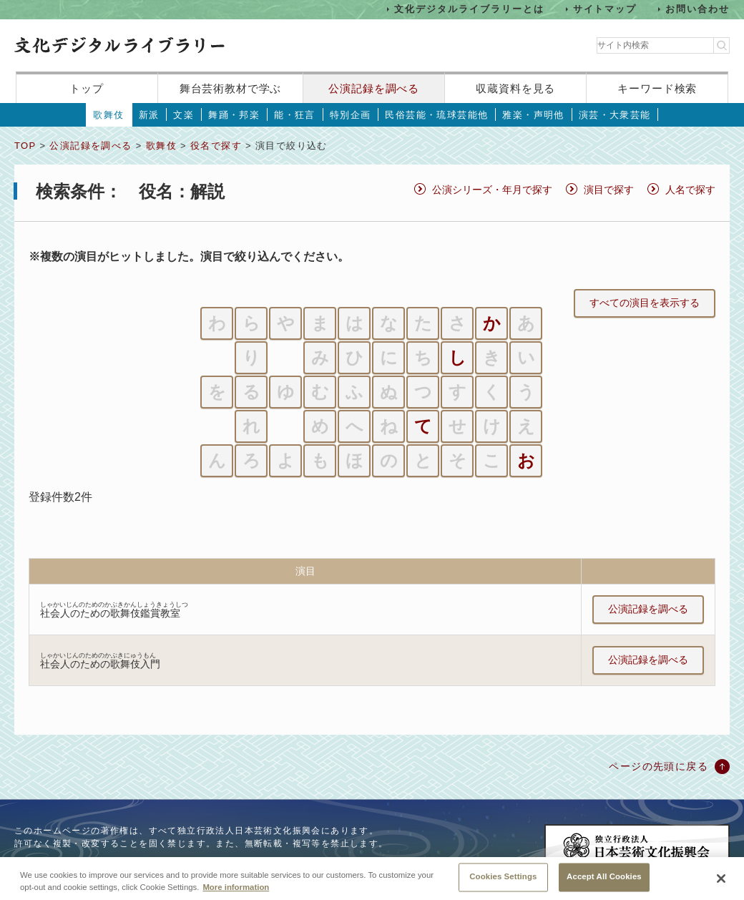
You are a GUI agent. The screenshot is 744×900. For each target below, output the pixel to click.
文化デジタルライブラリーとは (469, 9)
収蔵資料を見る (515, 88)
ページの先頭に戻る (658, 766)
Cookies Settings (503, 883)
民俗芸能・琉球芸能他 (436, 114)
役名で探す (216, 145)
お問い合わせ (697, 9)
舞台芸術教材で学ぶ (231, 88)
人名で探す (690, 189)
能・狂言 (294, 114)
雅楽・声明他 (533, 114)
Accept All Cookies (604, 883)
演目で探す (609, 189)
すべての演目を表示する (644, 302)
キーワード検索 (657, 88)
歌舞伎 (108, 114)
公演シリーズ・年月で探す (492, 189)
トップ (86, 88)
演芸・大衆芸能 (615, 114)
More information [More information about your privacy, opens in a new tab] (235, 893)
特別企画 (350, 114)
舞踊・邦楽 (234, 114)
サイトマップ (605, 9)
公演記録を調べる (373, 88)
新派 (149, 114)
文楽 (183, 114)
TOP (25, 145)
